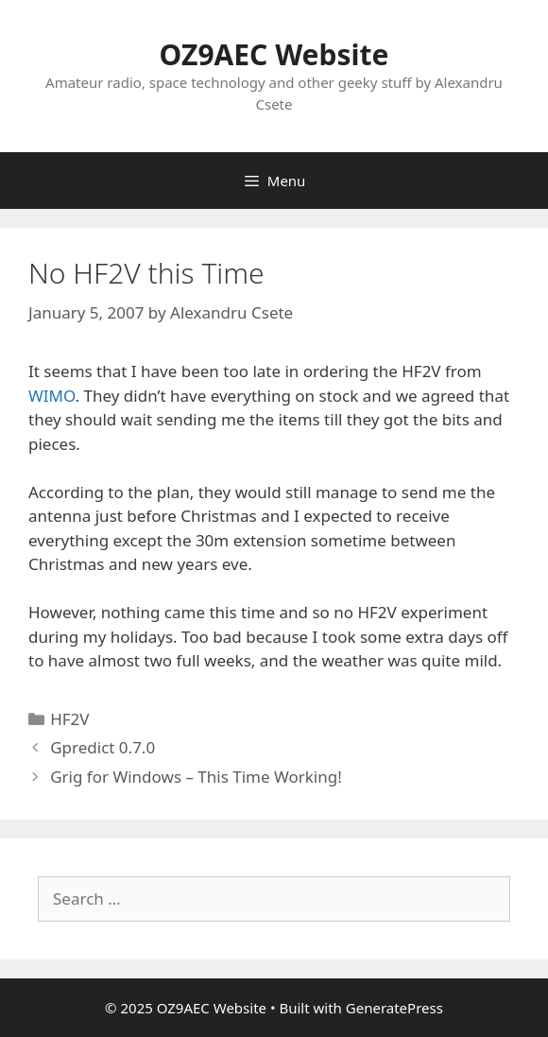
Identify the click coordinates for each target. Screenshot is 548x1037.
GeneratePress (394, 1007)
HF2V (69, 719)
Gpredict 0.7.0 (102, 747)
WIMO (52, 395)
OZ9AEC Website (274, 54)
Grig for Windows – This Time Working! (196, 776)
